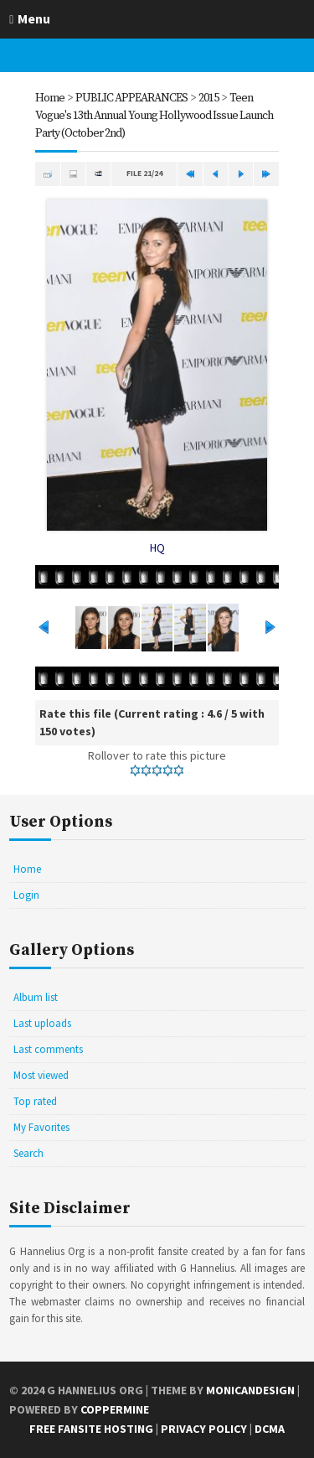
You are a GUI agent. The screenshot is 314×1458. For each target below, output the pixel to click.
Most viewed (41, 1075)
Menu (34, 18)
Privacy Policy (204, 1428)
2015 (208, 98)
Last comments (48, 1049)
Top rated (35, 1101)
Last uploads (42, 1023)
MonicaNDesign (250, 1390)
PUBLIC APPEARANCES (131, 98)
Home (49, 98)
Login (26, 895)
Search (28, 1153)
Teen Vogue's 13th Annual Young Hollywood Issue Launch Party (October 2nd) (154, 116)
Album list (35, 997)
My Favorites (41, 1127)
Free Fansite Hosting (91, 1428)
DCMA (270, 1428)
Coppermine (114, 1409)
